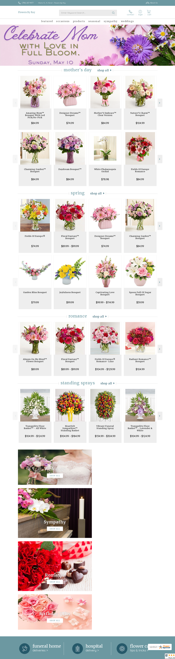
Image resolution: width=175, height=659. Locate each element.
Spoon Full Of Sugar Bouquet (140, 293)
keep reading (99, 580)
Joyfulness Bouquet (70, 292)
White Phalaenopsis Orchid (105, 170)
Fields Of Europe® (35, 236)
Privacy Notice (122, 657)
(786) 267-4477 (27, 3)
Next (160, 103)
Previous (15, 103)
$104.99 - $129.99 (105, 369)
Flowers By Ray (26, 12)
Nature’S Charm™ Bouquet (140, 114)
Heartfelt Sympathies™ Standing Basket (70, 428)
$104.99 (140, 123)
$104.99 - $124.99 (35, 436)
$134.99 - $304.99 (105, 436)
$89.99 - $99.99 (70, 246)
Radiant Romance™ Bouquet (140, 360)
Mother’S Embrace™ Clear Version (105, 114)
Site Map (151, 657)
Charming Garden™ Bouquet (35, 170)
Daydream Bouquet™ (70, 169)
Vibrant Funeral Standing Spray (105, 427)
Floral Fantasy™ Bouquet (70, 237)
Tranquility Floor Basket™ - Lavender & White (140, 428)
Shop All (103, 70)
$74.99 (70, 123)
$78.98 (105, 179)
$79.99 (35, 302)
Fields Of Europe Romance (140, 170)
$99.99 (70, 302)
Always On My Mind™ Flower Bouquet (35, 360)
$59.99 (140, 302)
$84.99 (35, 123)
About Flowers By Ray (28, 575)
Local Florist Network (138, 657)
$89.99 (35, 369)
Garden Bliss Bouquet (35, 292)
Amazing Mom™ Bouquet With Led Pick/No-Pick (35, 115)
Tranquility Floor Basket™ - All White (35, 427)
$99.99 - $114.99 (105, 302)
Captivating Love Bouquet (105, 293)
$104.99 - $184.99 (70, 436)
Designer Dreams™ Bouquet (70, 114)
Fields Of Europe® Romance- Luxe (105, 360)
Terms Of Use (109, 657)
